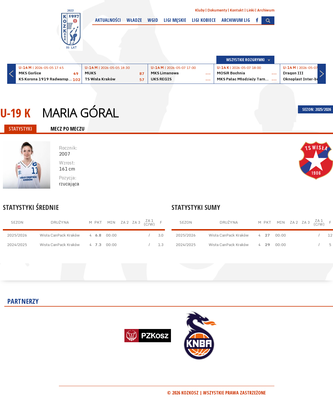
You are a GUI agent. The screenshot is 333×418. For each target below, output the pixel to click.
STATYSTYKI (20, 128)
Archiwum (265, 10)
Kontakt (237, 10)
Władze (134, 20)
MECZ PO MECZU (67, 128)
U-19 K (15, 112)
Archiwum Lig (236, 20)
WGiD (153, 20)
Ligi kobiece (204, 20)
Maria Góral (80, 112)
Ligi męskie (175, 20)
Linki (250, 10)
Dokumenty (217, 10)
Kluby (200, 10)
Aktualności (108, 20)
